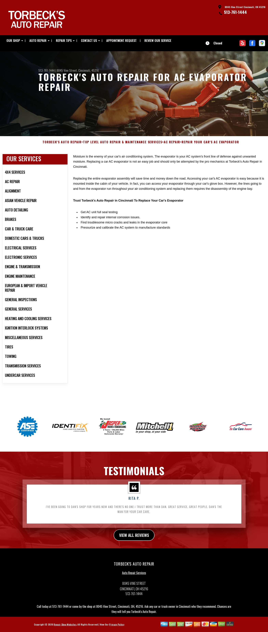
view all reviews (134, 539)
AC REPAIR (172, 146)
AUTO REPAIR (37, 40)
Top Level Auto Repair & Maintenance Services (122, 146)
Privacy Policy (116, 628)
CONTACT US (89, 40)
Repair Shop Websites (65, 628)
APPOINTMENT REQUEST (121, 40)
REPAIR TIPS (64, 40)
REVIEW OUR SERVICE (157, 40)
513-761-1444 (235, 12)
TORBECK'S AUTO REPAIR (62, 146)
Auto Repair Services (134, 577)
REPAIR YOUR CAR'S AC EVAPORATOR (210, 146)
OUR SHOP (13, 40)
